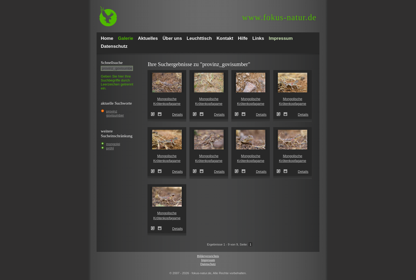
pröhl (110, 148)
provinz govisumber (115, 113)
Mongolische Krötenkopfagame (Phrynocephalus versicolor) (154, 114)
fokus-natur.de (279, 17)
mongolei (113, 144)
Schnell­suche (112, 62)
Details (177, 115)
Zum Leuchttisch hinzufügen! (160, 114)
